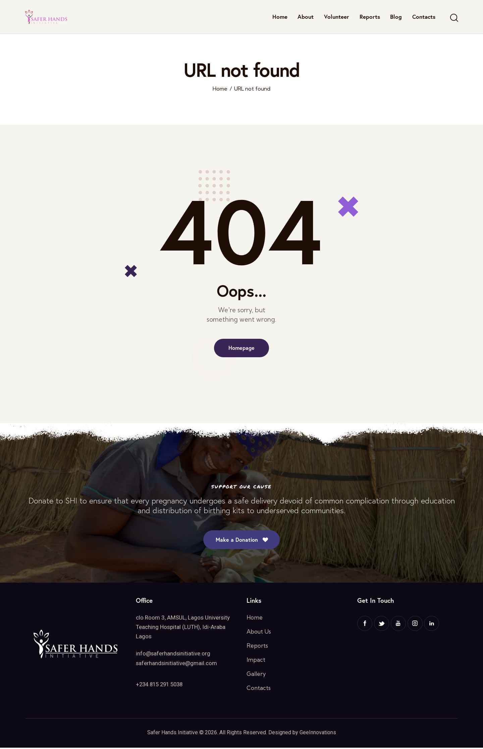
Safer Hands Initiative (172, 734)
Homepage (241, 348)
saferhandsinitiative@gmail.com (177, 663)
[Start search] (453, 17)
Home (220, 89)
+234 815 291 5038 (161, 685)
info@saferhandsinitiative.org (173, 654)
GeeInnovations (318, 734)
